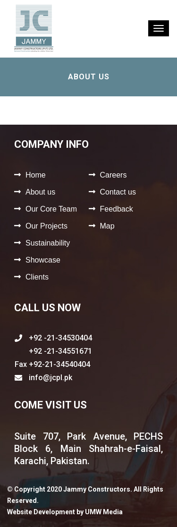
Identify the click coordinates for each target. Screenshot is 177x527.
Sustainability (47, 243)
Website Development (41, 512)
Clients (37, 277)
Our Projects (46, 226)
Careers (113, 175)
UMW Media (104, 512)
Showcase (42, 260)
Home (35, 175)
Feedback (116, 209)
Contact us (118, 192)
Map (107, 226)
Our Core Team (51, 209)
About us (40, 192)
